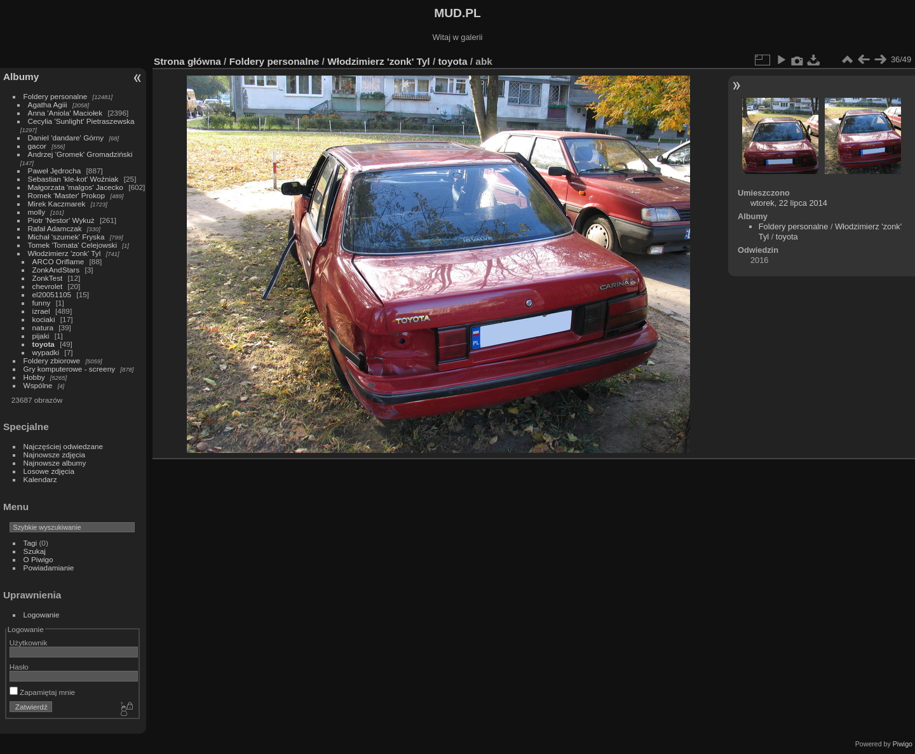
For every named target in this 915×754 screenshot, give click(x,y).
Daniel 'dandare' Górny (66, 137)
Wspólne (38, 385)
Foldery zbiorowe (52, 360)
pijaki (41, 336)
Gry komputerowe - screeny (70, 369)
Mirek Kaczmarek (57, 203)
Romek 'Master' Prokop (66, 195)
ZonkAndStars (56, 270)
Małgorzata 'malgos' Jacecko (75, 187)
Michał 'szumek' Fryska (66, 236)
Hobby (34, 377)
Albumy (21, 76)
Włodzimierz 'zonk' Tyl (64, 253)
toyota (43, 344)
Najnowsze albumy (55, 463)
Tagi (30, 543)
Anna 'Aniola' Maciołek (65, 113)
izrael (41, 311)
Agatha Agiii (47, 104)
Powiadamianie (49, 567)
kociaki (43, 319)
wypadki (46, 352)
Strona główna (187, 61)
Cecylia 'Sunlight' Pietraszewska (81, 121)
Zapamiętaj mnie (42, 692)
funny (41, 303)
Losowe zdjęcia (49, 471)
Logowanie (42, 614)
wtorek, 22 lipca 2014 (788, 203)
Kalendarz (40, 479)
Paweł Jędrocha (54, 170)
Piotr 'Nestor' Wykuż (61, 220)
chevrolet (47, 286)
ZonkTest (47, 278)
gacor (37, 146)
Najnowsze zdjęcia (54, 454)
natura (42, 327)
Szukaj (35, 551)
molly (36, 212)
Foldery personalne (56, 96)
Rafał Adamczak (55, 228)
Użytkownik (29, 642)
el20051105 (52, 294)
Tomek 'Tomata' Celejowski (73, 245)
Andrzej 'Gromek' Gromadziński (80, 154)
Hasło (19, 667)
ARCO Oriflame (58, 261)
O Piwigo (38, 559)
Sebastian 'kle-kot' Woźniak (73, 179)
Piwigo (902, 744)
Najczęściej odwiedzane (64, 446)
